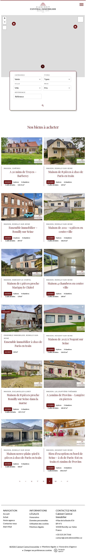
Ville (17, 83)
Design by (58, 550)
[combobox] (27, 79)
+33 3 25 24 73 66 (63, 534)
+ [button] (4, 18)
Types (47, 75)
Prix (46, 83)
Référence (20, 92)
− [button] (4, 22)
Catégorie (20, 75)
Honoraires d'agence (68, 546)
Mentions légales (49, 546)
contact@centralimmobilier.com (69, 538)
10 (55, 481)
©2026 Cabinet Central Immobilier (24, 547)
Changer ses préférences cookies (38, 550)
